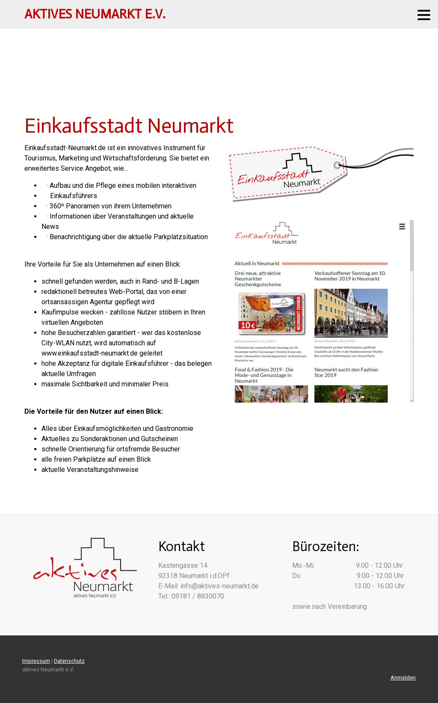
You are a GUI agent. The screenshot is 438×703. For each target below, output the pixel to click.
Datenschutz (69, 661)
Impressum (36, 661)
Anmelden (403, 677)
